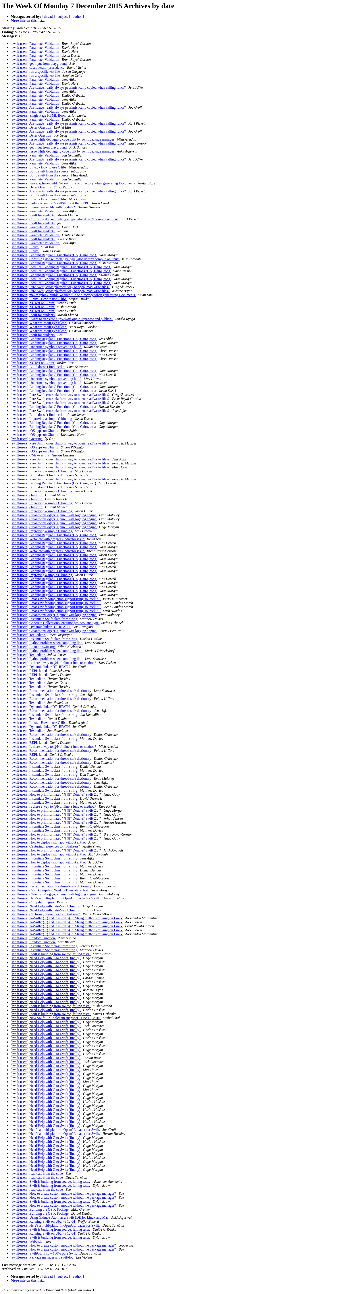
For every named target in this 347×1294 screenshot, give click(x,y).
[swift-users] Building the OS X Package (40, 1209)
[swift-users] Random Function (33, 938)
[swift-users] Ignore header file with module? (43, 207)
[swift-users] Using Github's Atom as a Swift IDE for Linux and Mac (60, 1217)
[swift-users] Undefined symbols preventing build (46, 347)
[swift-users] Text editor (28, 635)
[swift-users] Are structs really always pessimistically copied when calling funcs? (69, 87)
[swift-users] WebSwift (27, 1241)
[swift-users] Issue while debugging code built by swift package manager (63, 139)
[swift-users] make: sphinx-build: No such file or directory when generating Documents (73, 183)
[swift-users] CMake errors (30, 455)
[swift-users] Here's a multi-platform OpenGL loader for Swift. (56, 898)
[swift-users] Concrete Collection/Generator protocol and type (55, 623)
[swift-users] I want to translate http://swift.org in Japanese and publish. (62, 319)
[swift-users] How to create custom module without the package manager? (64, 1193)
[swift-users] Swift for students (33, 215)
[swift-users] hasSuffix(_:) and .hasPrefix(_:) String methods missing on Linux (67, 918)
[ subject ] (63, 16)
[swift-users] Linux (25, 247)
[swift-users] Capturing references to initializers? (46, 846)
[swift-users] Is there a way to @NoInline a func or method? (54, 663)
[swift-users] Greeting (27, 439)
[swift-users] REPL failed (29, 671)
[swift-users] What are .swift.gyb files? (39, 323)
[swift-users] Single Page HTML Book (38, 115)
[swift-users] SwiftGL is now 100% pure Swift (44, 1253)
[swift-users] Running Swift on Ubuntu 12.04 (43, 1221)
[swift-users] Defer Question (31, 127)
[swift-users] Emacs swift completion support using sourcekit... (56, 599)
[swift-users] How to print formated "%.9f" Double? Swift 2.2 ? (56, 794)
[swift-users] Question (27, 495)
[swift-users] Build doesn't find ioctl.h (38, 367)
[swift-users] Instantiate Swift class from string (44, 619)
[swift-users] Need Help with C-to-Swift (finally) (46, 906)
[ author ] (77, 16)
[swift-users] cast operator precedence (38, 67)
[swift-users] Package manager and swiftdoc (42, 1257)
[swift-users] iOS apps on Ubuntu (35, 431)
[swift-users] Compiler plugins (33, 902)
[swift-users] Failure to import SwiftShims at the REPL (50, 203)
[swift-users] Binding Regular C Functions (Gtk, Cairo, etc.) (54, 255)
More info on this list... (28, 20)
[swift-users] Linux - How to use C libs (39, 167)
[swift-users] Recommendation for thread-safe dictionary (51, 691)
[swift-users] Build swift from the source (40, 171)
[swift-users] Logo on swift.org (33, 647)
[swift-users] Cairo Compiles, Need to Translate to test (50, 890)
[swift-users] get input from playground (39, 63)
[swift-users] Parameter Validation (35, 43)
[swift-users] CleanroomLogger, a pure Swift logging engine (54, 515)
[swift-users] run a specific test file (36, 71)
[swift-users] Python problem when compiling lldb (47, 643)
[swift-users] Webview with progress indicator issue (48, 539)
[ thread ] (48, 16)
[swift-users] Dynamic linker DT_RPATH (41, 627)
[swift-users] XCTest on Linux (33, 303)
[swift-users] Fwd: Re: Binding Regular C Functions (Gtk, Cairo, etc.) (61, 267)
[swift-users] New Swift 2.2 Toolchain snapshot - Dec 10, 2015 (56, 1018)
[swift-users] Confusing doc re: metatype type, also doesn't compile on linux (65, 219)
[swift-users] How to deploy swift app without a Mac (49, 842)
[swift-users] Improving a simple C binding (42, 419)
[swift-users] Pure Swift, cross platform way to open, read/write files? (60, 287)
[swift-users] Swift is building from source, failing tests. (51, 954)
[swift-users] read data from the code (37, 1173)
